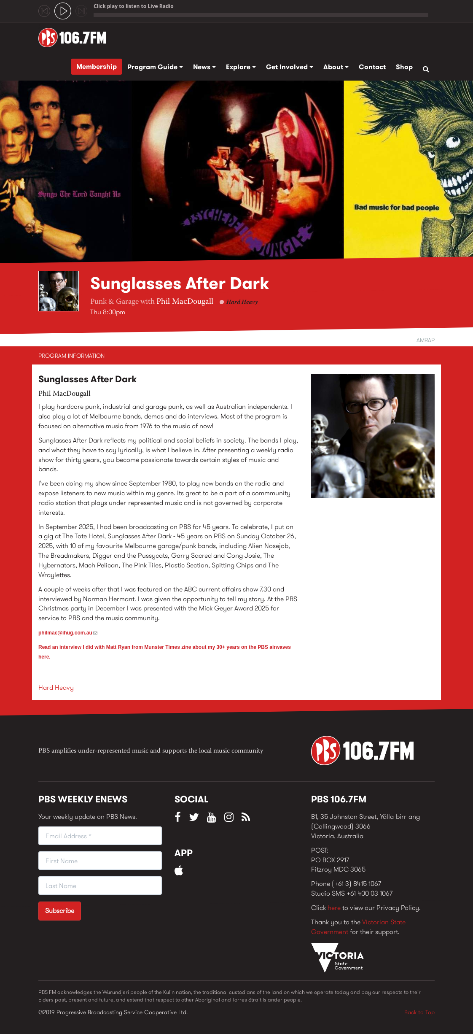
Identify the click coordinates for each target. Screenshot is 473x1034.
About (336, 67)
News (204, 67)
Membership (96, 66)
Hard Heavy (242, 302)
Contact (372, 67)
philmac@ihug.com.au (67, 633)
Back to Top (419, 1012)
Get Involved (289, 67)
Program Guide (155, 67)
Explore (241, 67)
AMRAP (426, 340)
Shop (404, 67)
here (334, 908)
